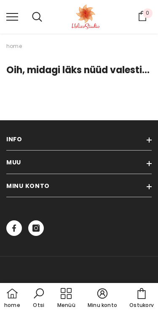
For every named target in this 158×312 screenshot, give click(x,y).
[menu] (12, 16)
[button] (38, 298)
